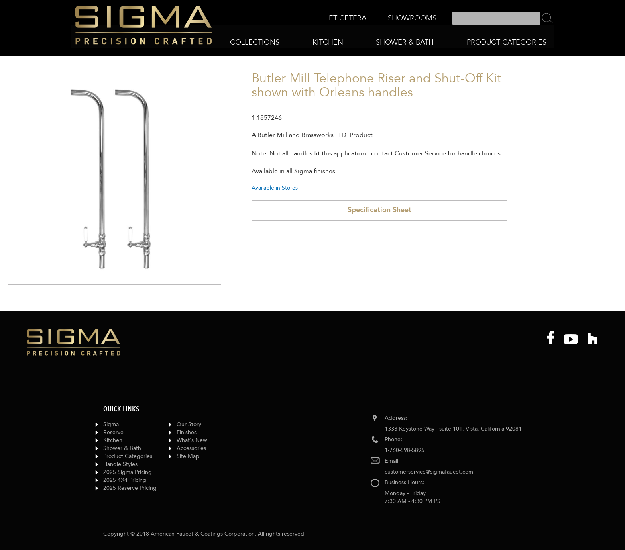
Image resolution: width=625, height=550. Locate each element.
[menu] (382, 18)
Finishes (187, 432)
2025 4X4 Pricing (124, 480)
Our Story (189, 424)
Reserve (113, 432)
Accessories (191, 448)
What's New (192, 440)
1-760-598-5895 (405, 450)
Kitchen (112, 440)
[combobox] (496, 18)
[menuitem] (347, 18)
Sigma (111, 424)
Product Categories (127, 456)
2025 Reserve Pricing (130, 488)
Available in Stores (275, 188)
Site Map (188, 456)
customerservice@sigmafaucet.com (429, 472)
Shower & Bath (122, 448)
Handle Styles (120, 464)
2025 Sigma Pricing (127, 472)
